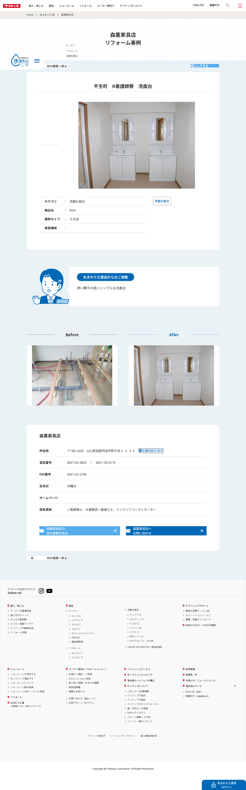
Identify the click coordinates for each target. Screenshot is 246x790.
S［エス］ (135, 637)
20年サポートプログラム (81, 716)
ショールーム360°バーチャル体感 (27, 704)
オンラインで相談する (21, 692)
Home (30, 14)
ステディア (77, 633)
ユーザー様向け (118, 6)
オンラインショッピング (140, 688)
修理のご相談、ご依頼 (80, 687)
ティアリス (135, 628)
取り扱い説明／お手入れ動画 (84, 696)
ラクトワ (134, 645)
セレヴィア (77, 666)
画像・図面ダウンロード (198, 633)
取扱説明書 (74, 700)
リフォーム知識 (18, 645)
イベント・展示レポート (140, 734)
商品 (71, 619)
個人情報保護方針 (149, 749)
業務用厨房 (77, 655)
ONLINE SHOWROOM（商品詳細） (145, 660)
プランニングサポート (197, 619)
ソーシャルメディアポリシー (123, 749)
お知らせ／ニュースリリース (200, 693)
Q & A (80, 692)
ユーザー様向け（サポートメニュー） (88, 682)
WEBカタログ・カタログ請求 (201, 638)
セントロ (76, 629)
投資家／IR (191, 688)
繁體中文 (215, 5)
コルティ (76, 642)
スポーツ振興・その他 (138, 730)
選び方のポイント (19, 628)
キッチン (73, 624)
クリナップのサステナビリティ (143, 717)
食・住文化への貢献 (137, 722)
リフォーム (97, 6)
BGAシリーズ (136, 650)
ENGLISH (198, 5)
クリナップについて (143, 6)
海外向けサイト (194, 699)
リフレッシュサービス (138, 682)
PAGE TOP (123, 768)
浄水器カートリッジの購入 (141, 693)
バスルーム (74, 661)
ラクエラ (76, 638)
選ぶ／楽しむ (17, 619)
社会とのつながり (136, 726)
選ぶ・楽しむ (48, 6)
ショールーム (78, 6)
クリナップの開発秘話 (21, 641)
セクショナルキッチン (83, 646)
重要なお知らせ (77, 704)
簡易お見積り (198, 624)
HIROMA (75, 651)
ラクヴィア (77, 671)
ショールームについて (21, 696)
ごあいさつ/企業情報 (138, 704)
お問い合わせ (83, 712)
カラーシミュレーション (198, 628)
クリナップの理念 (136, 708)
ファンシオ (135, 641)
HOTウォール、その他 (141, 654)
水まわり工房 (47, 14)
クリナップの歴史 (136, 713)
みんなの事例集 (18, 633)
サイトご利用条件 (96, 749)
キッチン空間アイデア (21, 637)
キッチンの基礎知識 (20, 624)
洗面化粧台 (133, 623)
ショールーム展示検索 (21, 700)
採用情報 (190, 682)
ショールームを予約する (23, 687)
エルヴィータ (137, 632)
